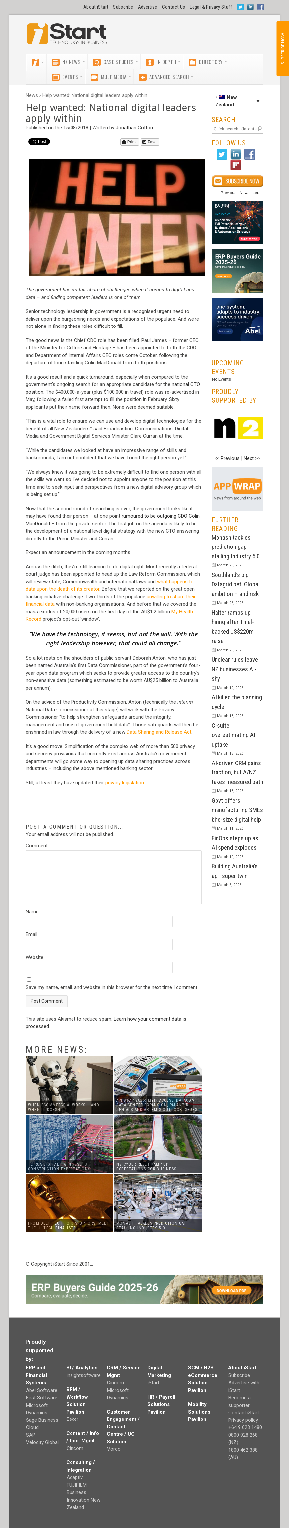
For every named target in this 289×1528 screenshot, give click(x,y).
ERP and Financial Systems (36, 1375)
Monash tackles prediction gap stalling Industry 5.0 (236, 547)
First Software (41, 1398)
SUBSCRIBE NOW (282, 48)
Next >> (252, 458)
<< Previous (227, 458)
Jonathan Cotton (134, 128)
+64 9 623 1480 (245, 1427)
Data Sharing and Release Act (159, 732)
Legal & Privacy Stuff (211, 7)
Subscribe (123, 7)
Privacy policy (243, 1420)
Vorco (114, 1449)
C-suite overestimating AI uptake (233, 735)
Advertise (147, 7)
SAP (30, 1435)
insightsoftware (84, 1375)
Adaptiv (75, 1477)
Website (34, 957)
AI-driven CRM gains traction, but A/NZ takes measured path (237, 772)
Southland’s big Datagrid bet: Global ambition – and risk (236, 584)
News (32, 95)
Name (32, 912)
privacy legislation (124, 783)
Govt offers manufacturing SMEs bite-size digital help (237, 810)
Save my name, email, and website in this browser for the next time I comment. (112, 987)
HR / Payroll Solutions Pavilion (161, 1404)
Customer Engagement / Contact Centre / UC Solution (123, 1427)
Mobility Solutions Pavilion (199, 1411)
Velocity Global (42, 1442)
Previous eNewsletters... (242, 193)
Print (129, 142)
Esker (72, 1419)
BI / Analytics (81, 1368)
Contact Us (173, 7)
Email (149, 142)
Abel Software (41, 1390)
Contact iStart (243, 1413)
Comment (37, 846)
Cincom (75, 1448)
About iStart (95, 7)
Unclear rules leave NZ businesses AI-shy (235, 669)
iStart (153, 1383)
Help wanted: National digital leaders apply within (94, 95)
